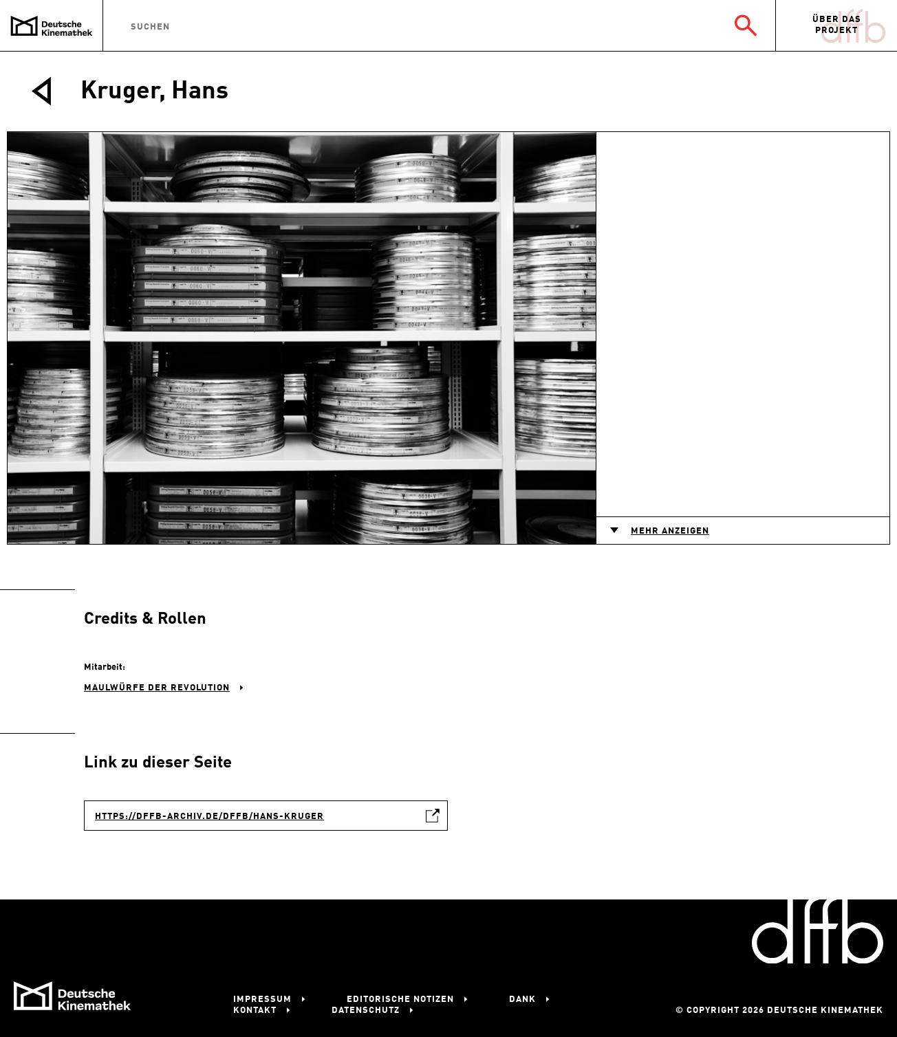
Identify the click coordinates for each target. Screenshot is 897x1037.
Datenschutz (366, 1010)
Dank (522, 999)
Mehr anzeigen (670, 531)
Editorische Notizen (400, 999)
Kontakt (255, 1010)
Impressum (262, 999)
